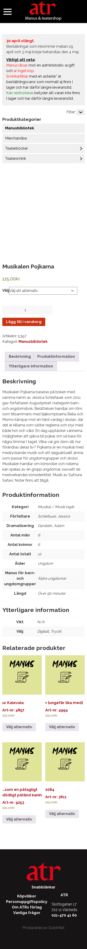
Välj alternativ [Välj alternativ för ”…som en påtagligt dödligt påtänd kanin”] (19, 819)
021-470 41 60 (64, 915)
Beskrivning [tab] (20, 356)
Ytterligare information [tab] (31, 366)
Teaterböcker (16, 148)
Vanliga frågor (26, 913)
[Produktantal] (27, 310)
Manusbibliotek (19, 128)
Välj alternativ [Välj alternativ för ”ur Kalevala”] (19, 727)
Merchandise (16, 138)
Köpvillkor (26, 896)
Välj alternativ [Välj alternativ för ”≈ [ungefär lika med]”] (62, 727)
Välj (5, 290)
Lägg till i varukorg (24, 322)
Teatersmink (15, 158)
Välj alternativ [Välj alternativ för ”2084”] (62, 814)
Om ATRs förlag (27, 907)
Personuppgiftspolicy (26, 902)
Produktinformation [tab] (56, 356)
